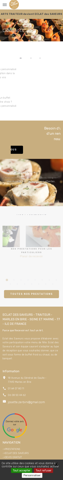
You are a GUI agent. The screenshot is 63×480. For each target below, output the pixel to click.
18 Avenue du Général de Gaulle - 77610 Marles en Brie (27, 380)
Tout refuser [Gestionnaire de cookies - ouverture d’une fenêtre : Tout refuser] (43, 470)
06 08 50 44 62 (17, 395)
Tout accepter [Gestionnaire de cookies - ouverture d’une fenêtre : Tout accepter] (21, 470)
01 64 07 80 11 (16, 388)
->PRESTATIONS (11, 449)
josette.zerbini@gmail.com (26, 402)
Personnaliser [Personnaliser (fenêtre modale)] (32, 475)
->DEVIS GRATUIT (12, 457)
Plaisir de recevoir (31, 250)
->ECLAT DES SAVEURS (16, 453)
